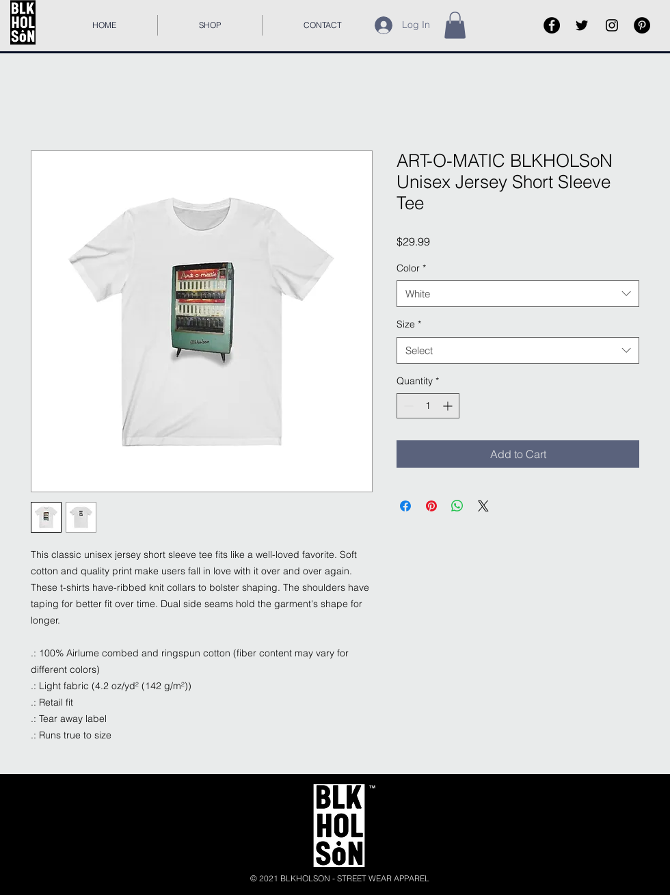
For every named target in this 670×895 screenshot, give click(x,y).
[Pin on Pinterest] (431, 506)
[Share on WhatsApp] (457, 506)
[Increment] (448, 406)
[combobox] (518, 293)
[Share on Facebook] (405, 506)
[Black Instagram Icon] (612, 25)
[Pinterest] (642, 25)
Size (409, 324)
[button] (455, 25)
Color (411, 268)
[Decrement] (407, 406)
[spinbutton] (428, 406)
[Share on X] (483, 506)
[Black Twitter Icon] (582, 25)
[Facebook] (552, 25)
